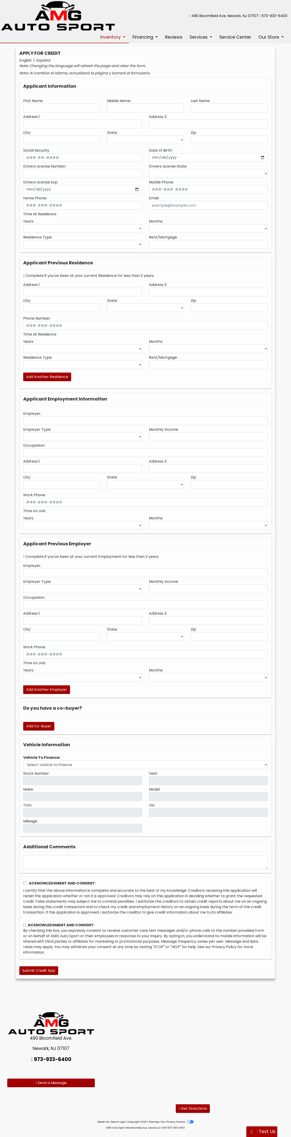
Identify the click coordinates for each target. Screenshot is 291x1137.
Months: (156, 221)
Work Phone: (34, 495)
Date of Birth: (160, 150)
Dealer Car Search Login (112, 1122)
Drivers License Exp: (40, 182)
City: (27, 132)
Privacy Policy (224, 946)
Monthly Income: (164, 429)
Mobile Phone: (161, 182)
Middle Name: (119, 100)
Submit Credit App (38, 970)
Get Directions (193, 1108)
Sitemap (154, 1122)
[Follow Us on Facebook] (51, 1071)
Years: (28, 221)
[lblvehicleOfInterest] (145, 764)
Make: (28, 789)
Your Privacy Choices (177, 1122)
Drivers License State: (168, 166)
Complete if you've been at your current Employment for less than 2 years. (91, 556)
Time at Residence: (40, 214)
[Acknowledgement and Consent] (24, 883)
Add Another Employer (46, 689)
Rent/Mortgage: (163, 237)
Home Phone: (35, 198)
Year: (153, 773)
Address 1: (31, 116)
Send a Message (51, 1082)
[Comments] (145, 862)
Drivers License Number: (44, 166)
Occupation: (34, 445)
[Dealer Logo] (58, 15)
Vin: (152, 805)
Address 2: (158, 116)
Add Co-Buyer (38, 726)
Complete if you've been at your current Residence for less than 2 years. (88, 275)
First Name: (33, 100)
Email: (154, 198)
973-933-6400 (274, 15)
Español (43, 60)
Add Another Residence (47, 376)
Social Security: (36, 150)
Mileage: (30, 821)
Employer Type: (37, 429)
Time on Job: (34, 510)
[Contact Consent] (24, 925)
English (25, 60)
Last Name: (200, 100)
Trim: (27, 805)
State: (112, 132)
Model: (155, 789)
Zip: (194, 132)
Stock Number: (36, 773)
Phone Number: (37, 318)
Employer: (32, 413)
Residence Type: (37, 237)
